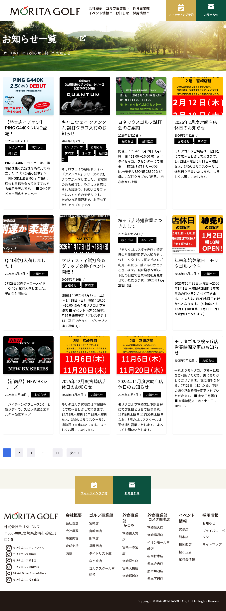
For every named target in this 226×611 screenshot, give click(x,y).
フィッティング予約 (94, 493)
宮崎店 (69, 153)
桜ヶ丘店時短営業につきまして (140, 223)
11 (58, 452)
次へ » (74, 452)
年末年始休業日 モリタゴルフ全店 (196, 263)
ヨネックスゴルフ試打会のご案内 (140, 125)
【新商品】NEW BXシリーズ (26, 384)
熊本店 (12, 153)
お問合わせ (131, 493)
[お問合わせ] (132, 485)
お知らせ (122, 13)
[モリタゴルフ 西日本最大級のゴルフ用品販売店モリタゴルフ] (46, 10)
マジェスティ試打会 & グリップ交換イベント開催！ (84, 266)
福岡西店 (147, 141)
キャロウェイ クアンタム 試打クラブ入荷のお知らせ (84, 127)
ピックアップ (74, 147)
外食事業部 (141, 8)
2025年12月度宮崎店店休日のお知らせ (84, 384)
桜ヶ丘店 (127, 240)
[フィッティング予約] (94, 485)
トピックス (15, 147)
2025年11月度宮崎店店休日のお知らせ (140, 384)
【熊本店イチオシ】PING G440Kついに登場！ (26, 127)
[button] (128, 8)
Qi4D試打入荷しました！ (25, 263)
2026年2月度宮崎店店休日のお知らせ (195, 125)
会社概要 (95, 8)
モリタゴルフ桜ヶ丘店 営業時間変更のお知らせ (198, 347)
